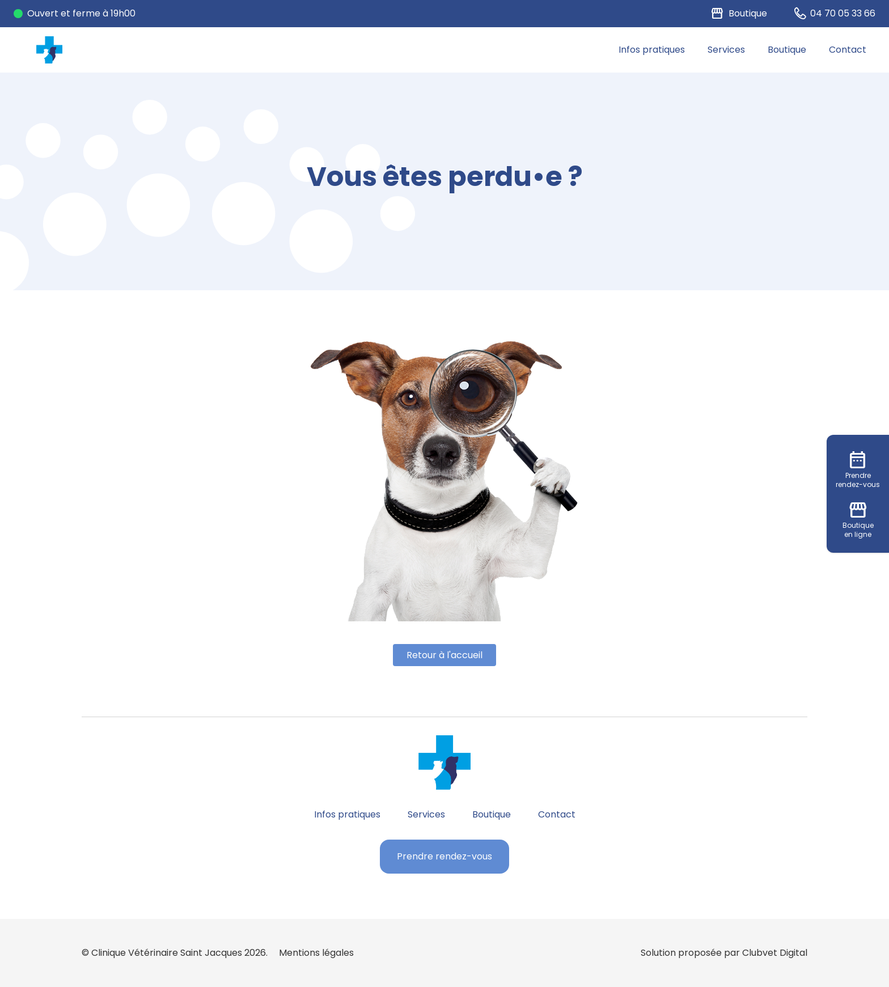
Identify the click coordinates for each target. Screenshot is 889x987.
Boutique (787, 49)
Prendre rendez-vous (444, 856)
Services (726, 49)
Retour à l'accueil (444, 655)
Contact (847, 49)
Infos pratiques (652, 49)
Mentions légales (316, 952)
